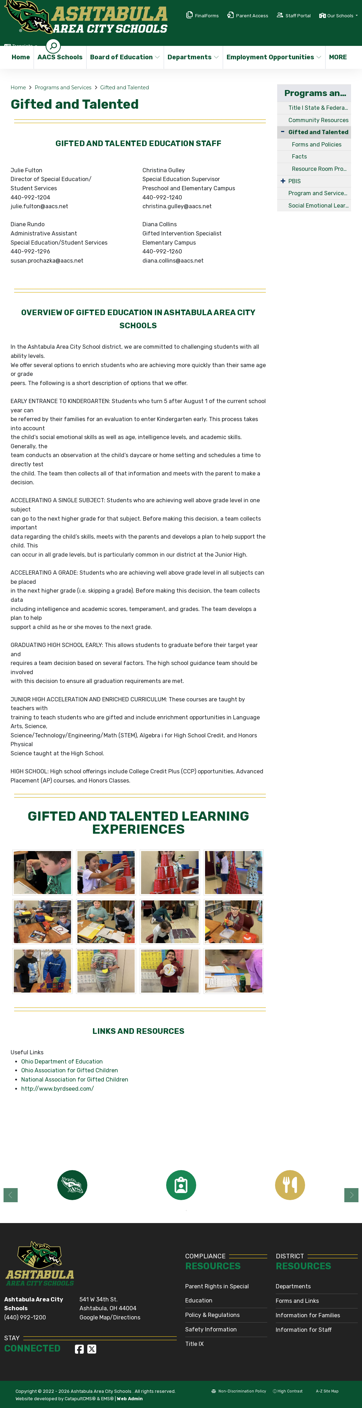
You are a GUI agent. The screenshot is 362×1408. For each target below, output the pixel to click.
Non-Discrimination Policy (238, 1391)
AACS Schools (59, 57)
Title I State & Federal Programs (319, 107)
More (339, 57)
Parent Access (252, 15)
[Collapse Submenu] (283, 131)
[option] (72, 1185)
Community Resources (318, 120)
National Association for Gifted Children (74, 1079)
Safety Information (211, 1329)
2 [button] (186, 1210)
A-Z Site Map (324, 1391)
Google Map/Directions (110, 1317)
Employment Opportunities (271, 57)
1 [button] (175, 1210)
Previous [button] (11, 1195)
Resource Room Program (321, 169)
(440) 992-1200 (25, 1317)
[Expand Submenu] (283, 180)
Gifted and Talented (124, 87)
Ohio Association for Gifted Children (69, 1070)
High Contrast (290, 1391)
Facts (299, 156)
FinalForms (207, 15)
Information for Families (308, 1315)
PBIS (294, 181)
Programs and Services (63, 87)
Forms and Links (297, 1301)
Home (21, 57)
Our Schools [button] (341, 15)
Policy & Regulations (212, 1315)
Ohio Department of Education (62, 1061)
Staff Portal (298, 15)
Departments (192, 57)
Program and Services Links (319, 193)
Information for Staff (304, 1329)
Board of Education (123, 57)
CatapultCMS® (80, 1398)
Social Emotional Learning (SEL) (319, 205)
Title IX (194, 1344)
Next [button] (351, 1195)
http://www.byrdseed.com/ (57, 1088)
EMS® (107, 1398)
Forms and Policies (316, 144)
